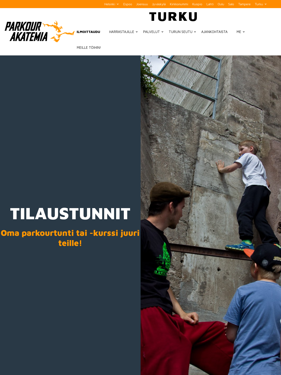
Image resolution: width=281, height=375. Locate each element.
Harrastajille (121, 32)
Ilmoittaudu (88, 32)
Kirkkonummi (179, 4)
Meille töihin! (89, 48)
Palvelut (151, 32)
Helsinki (109, 4)
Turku (259, 4)
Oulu (221, 4)
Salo (231, 4)
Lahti (210, 4)
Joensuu (142, 4)
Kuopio (197, 4)
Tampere (244, 4)
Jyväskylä (159, 4)
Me (238, 32)
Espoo (127, 4)
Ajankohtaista (214, 32)
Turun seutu (180, 32)
